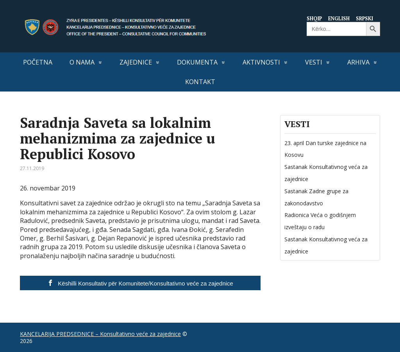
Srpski (365, 18)
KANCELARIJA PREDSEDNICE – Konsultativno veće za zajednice (100, 334)
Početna (37, 62)
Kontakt (200, 81)
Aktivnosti (261, 62)
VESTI (313, 62)
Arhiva (358, 62)
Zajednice (136, 62)
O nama (82, 62)
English (339, 18)
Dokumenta (197, 62)
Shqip (313, 18)
